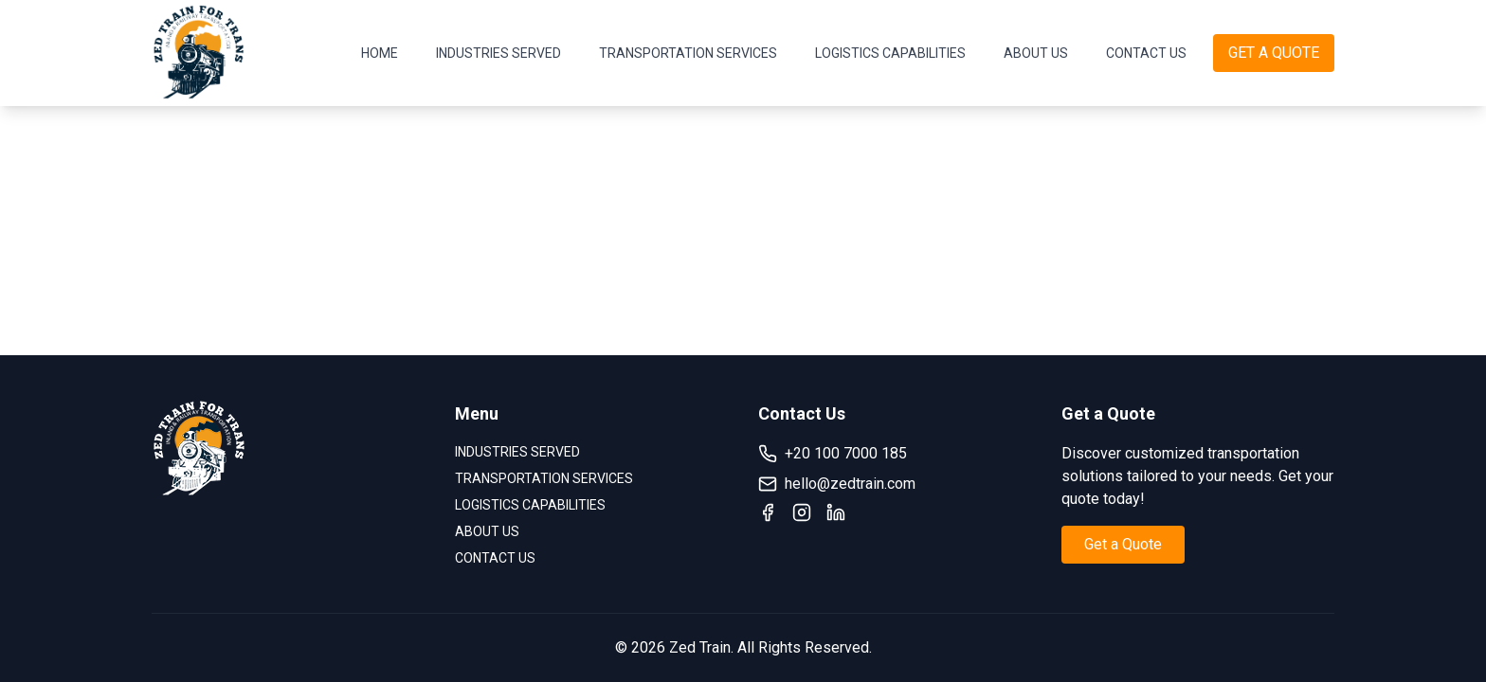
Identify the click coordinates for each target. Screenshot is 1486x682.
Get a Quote (1123, 544)
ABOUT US (1036, 53)
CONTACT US (1146, 53)
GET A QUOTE (1273, 53)
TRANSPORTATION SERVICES (688, 53)
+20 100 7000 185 (832, 453)
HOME (379, 53)
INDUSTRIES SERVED (498, 53)
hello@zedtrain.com (836, 484)
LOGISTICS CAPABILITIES (890, 53)
